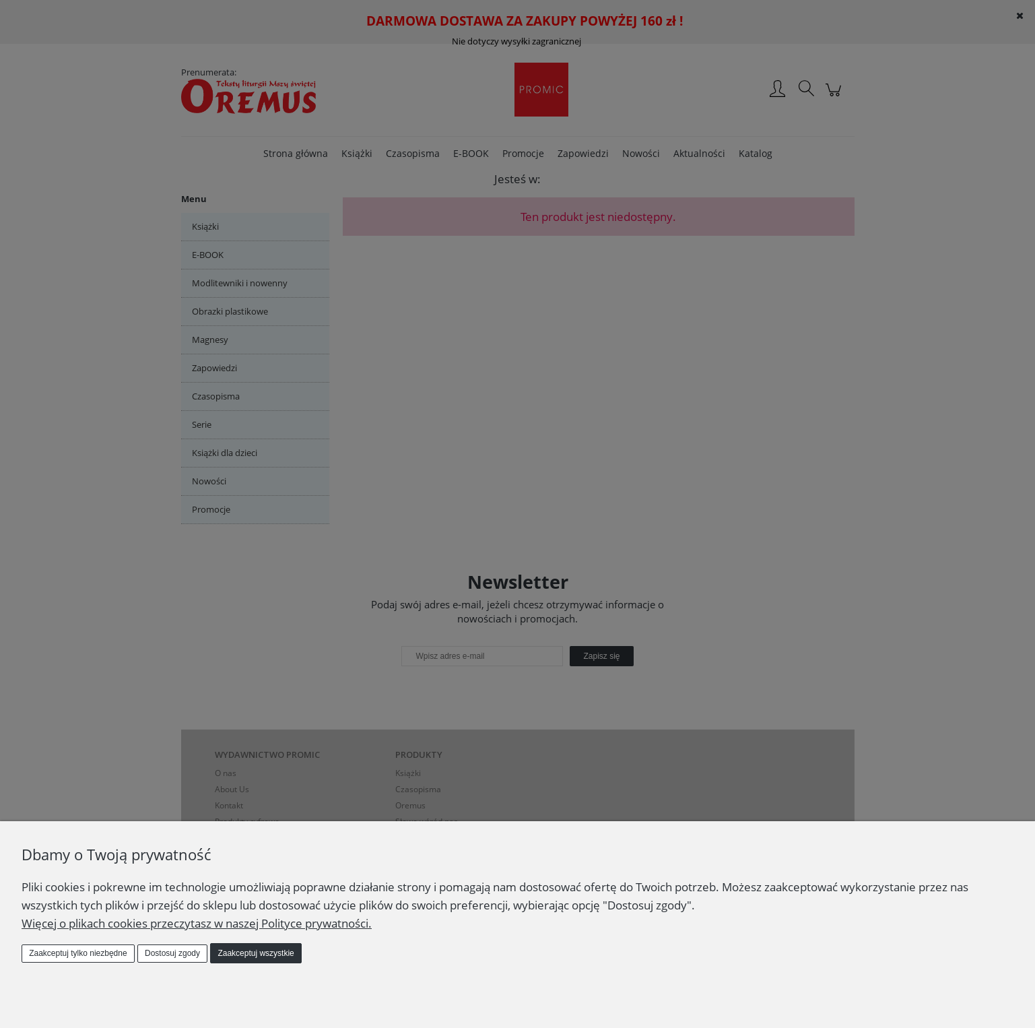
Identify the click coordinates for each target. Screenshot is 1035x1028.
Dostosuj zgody (172, 953)
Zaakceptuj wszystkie (256, 953)
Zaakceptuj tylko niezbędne (78, 953)
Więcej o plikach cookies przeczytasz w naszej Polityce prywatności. (197, 923)
